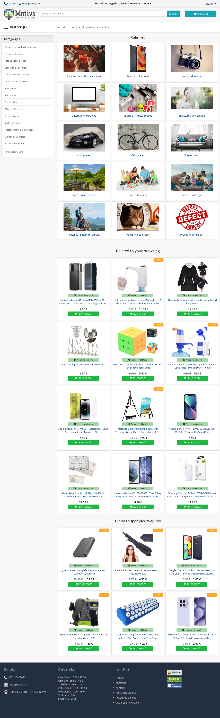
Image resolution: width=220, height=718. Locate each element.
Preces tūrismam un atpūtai (19, 129)
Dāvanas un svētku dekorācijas (20, 47)
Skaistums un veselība (16, 81)
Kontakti (10, 3)
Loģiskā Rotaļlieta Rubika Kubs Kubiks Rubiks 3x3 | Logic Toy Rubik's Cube (138, 366)
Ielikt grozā (83, 313)
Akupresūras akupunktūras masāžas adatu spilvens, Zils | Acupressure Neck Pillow (137, 636)
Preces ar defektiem (14, 143)
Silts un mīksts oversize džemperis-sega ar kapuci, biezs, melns (192, 302)
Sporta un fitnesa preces (17, 74)
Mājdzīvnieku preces (15, 136)
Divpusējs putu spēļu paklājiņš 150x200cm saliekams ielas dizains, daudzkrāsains (83, 495)
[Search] (173, 14)
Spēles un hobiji (12, 122)
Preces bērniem (12, 115)
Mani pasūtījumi (29, 3)
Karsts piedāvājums (14, 151)
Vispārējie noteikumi (127, 702)
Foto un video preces (15, 60)
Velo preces (10, 95)
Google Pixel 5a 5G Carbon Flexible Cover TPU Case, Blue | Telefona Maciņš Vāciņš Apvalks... (192, 572)
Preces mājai (11, 102)
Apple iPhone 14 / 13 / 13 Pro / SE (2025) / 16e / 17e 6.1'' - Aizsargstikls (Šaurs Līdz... (192, 430)
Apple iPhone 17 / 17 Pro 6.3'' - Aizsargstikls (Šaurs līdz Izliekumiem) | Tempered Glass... (83, 430)
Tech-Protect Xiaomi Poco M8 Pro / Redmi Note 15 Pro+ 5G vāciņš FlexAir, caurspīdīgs (192, 636)
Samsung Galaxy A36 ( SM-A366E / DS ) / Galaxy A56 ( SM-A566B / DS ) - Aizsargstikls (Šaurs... (137, 495)
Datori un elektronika (15, 67)
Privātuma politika (126, 697)
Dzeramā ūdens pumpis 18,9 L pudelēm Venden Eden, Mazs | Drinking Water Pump (192, 366)
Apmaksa (88, 27)
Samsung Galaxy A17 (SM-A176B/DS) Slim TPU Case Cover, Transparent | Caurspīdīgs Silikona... (83, 302)
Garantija (103, 27)
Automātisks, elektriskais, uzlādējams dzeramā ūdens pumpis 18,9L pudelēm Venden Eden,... (138, 302)
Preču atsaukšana (126, 692)
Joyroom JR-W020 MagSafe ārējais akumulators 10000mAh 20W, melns (83, 572)
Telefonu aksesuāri (14, 53)
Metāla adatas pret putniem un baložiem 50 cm (83, 364)
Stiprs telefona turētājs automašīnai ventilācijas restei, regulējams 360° (84, 636)
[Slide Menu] (16, 27)
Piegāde (75, 27)
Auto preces (11, 88)
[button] (210, 3)
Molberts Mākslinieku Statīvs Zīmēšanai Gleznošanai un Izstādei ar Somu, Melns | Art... (138, 430)
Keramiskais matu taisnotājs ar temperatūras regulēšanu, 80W (138, 572)
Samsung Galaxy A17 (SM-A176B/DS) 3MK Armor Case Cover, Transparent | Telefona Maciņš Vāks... (192, 495)
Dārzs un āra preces (14, 109)
